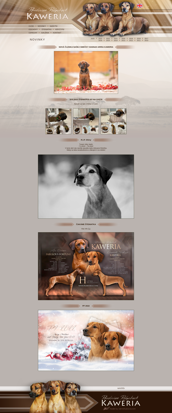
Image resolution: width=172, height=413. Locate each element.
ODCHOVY (33, 29)
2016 (101, 40)
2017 (146, 38)
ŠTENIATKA (47, 29)
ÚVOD (31, 26)
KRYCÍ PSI (59, 29)
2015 (108, 40)
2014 (116, 40)
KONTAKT (57, 33)
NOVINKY (42, 26)
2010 (146, 40)
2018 (139, 38)
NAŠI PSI (53, 26)
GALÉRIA (45, 33)
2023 (101, 38)
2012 (131, 40)
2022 (108, 38)
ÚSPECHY (33, 33)
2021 (116, 38)
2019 (131, 38)
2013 (123, 40)
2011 (139, 40)
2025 (93, 38)
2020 (123, 38)
